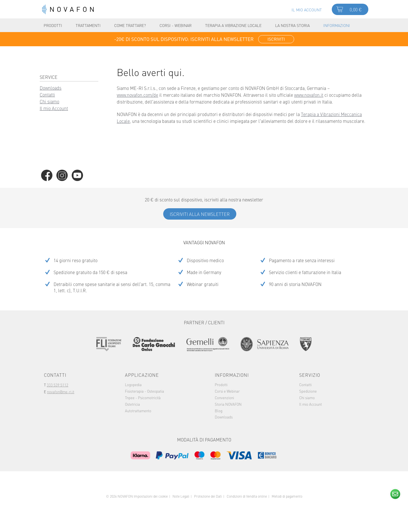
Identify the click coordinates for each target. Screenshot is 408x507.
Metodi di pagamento (287, 496)
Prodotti (221, 384)
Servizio (309, 375)
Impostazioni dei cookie (151, 496)
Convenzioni (224, 397)
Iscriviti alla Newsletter (200, 214)
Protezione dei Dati (208, 496)
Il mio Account (54, 108)
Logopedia (133, 384)
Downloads (50, 88)
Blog (218, 410)
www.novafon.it (308, 95)
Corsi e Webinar (227, 391)
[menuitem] (307, 9)
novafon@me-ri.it (60, 391)
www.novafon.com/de (137, 95)
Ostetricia (132, 404)
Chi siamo (49, 101)
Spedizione (308, 391)
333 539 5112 (57, 384)
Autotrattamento (138, 410)
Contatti (47, 94)
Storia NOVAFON (228, 404)
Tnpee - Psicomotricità (143, 397)
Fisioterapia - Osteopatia (144, 391)
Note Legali (181, 496)
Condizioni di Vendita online (247, 496)
